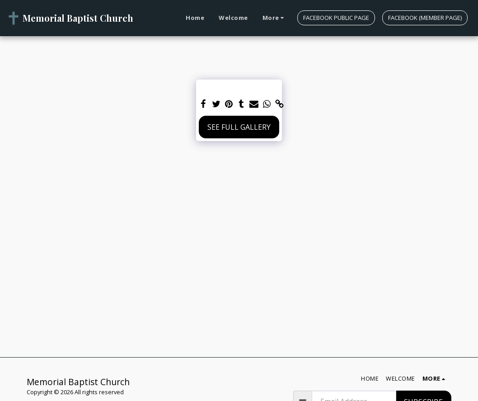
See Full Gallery (239, 127)
